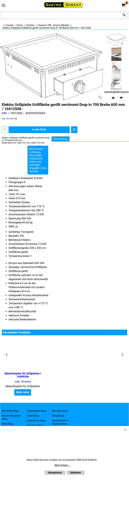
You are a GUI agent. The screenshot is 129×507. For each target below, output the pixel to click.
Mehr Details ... (62, 465)
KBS (4, 113)
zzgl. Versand (7, 118)
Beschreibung (60, 139)
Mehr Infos (22, 392)
